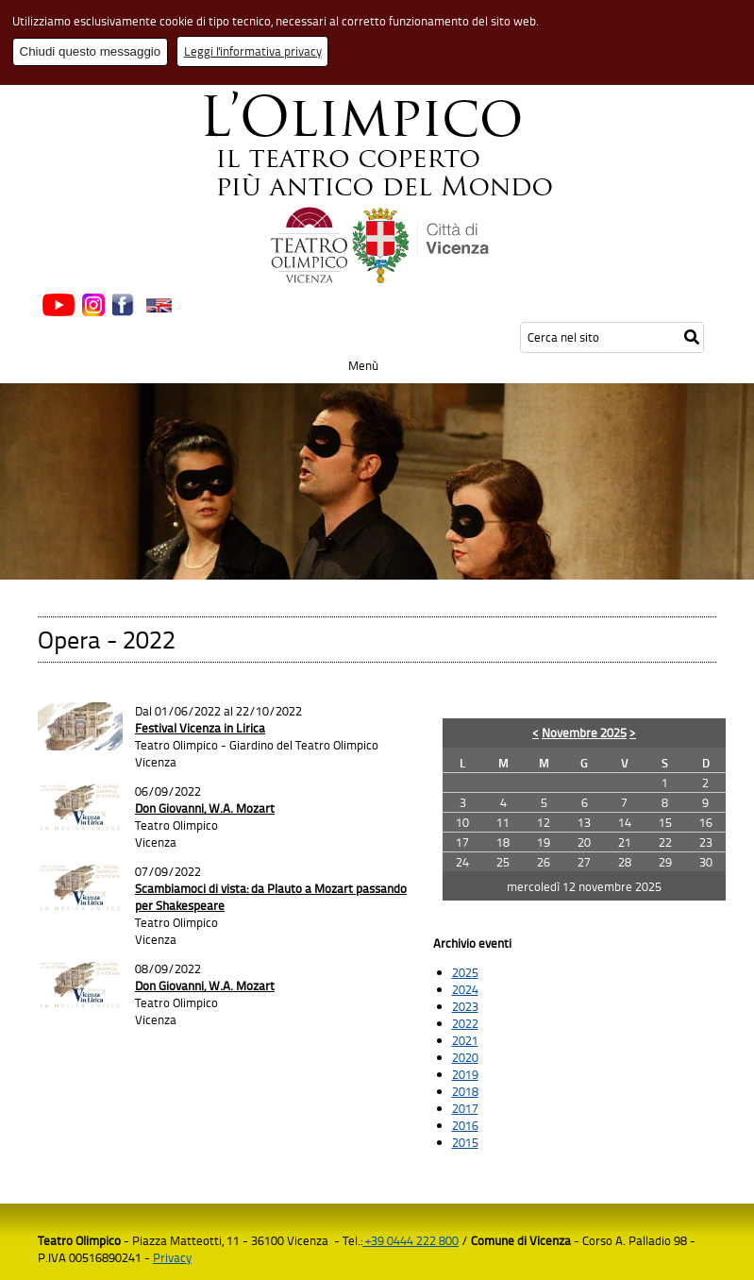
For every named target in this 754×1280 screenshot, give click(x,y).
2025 (465, 972)
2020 (465, 1057)
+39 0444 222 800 (410, 1240)
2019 (465, 1074)
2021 (465, 1040)
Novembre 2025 (584, 732)
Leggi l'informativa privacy (253, 50)
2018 (465, 1091)
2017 (465, 1108)
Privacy (172, 1257)
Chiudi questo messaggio (90, 51)
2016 (465, 1125)
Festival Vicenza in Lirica (200, 727)
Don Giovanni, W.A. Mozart (205, 808)
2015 (465, 1142)
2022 (465, 1023)
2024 (465, 989)
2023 (465, 1006)
